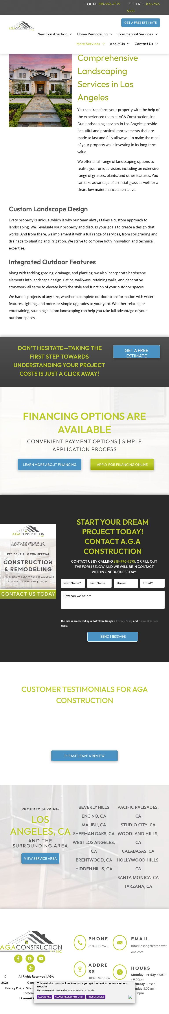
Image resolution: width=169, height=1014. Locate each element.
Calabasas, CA (138, 851)
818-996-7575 (109, 4)
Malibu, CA (94, 824)
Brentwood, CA (94, 860)
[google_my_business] (30, 959)
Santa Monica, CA (138, 877)
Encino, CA (94, 816)
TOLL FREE (135, 4)
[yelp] (31, 968)
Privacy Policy (124, 621)
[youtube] (41, 959)
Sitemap (32, 988)
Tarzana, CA (138, 886)
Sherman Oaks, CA (94, 833)
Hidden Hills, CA (93, 868)
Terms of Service (148, 621)
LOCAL (91, 4)
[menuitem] (55, 34)
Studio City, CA (138, 825)
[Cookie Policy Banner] (84, 992)
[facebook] (18, 959)
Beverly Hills (94, 807)
